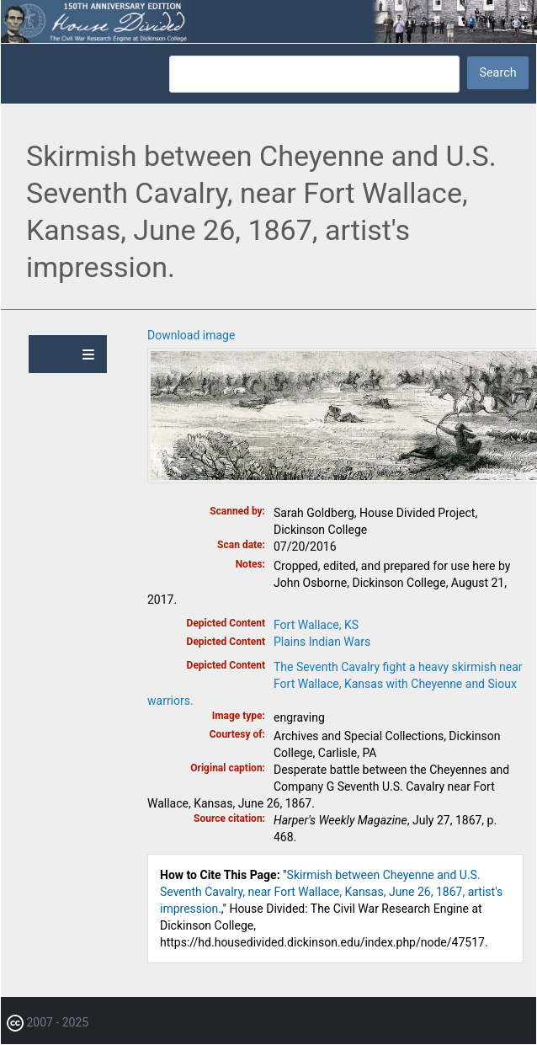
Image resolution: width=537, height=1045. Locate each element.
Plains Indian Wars (322, 641)
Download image (191, 335)
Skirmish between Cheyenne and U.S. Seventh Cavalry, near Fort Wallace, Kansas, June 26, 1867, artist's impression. (331, 891)
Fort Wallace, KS (316, 625)
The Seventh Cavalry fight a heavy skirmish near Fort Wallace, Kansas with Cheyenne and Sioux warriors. (335, 683)
